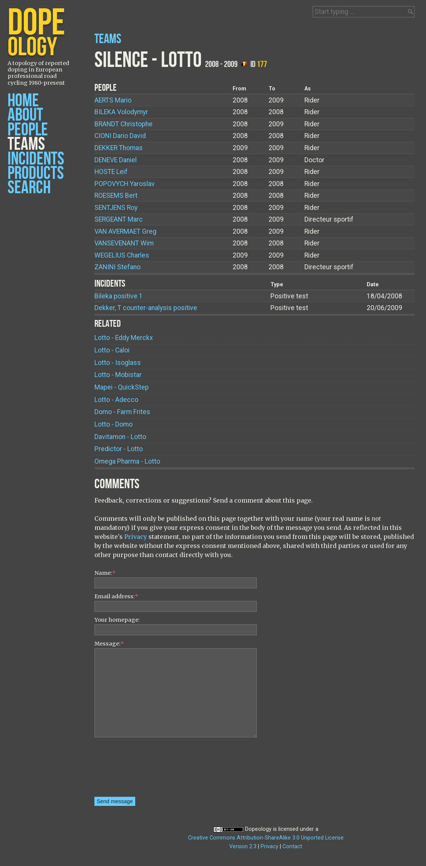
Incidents (36, 159)
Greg (125, 231)
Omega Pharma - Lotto (127, 461)
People (28, 130)
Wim (124, 243)
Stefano (117, 267)
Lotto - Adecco (116, 400)
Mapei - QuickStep (121, 387)
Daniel (115, 160)
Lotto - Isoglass (117, 362)
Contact (292, 846)
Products (36, 173)
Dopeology (258, 829)
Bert (115, 195)
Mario (112, 100)
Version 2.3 (242, 846)
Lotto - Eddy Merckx (123, 337)
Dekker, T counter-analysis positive (145, 308)
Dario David (120, 136)
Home (23, 101)
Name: (105, 573)
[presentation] (125, 769)
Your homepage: (117, 619)
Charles (121, 255)
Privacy (135, 536)
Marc (118, 219)
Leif (111, 171)
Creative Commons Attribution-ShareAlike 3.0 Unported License (266, 838)
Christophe (123, 124)
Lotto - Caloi (112, 350)
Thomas (118, 148)
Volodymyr (121, 112)
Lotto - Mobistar (118, 375)
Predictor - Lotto (118, 449)
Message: (109, 643)
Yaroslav (124, 184)
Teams (26, 144)
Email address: (116, 596)
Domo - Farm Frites (122, 412)
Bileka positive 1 (118, 296)
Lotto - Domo (113, 424)
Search (29, 188)
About (25, 115)
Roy (115, 207)
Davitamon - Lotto (120, 437)
